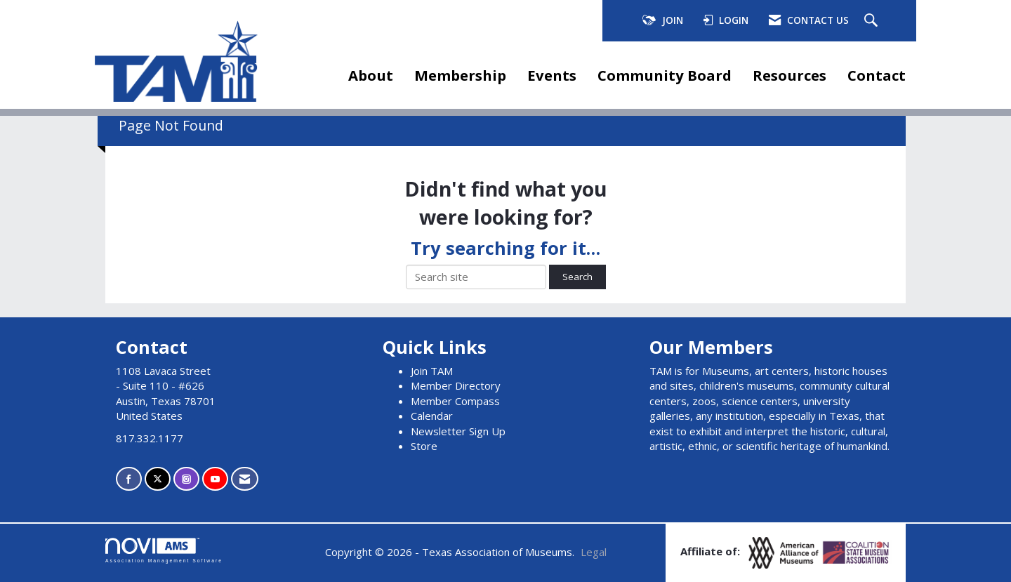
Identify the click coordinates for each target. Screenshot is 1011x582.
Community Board (664, 75)
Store (424, 446)
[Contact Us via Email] (244, 479)
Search (577, 276)
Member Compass (455, 401)
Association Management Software (164, 550)
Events (551, 75)
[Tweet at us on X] (158, 479)
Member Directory (456, 385)
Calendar (432, 416)
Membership (460, 75)
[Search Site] (872, 21)
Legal (594, 552)
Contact (876, 75)
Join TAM (432, 371)
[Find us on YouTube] (215, 479)
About (370, 75)
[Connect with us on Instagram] (186, 479)
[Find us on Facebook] (129, 479)
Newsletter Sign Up (458, 431)
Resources (789, 75)
